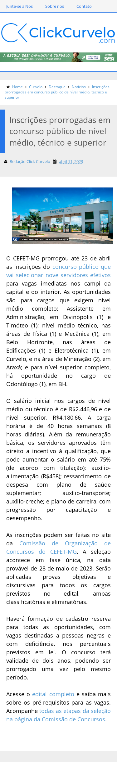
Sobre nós (54, 6)
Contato (84, 6)
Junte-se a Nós (19, 6)
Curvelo (35, 86)
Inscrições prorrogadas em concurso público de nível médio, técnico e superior (57, 92)
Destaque (57, 86)
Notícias (79, 86)
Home (17, 86)
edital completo (53, 694)
